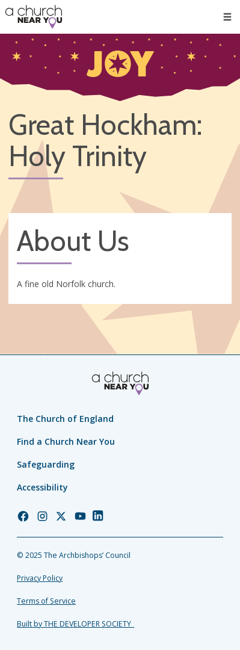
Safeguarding (46, 464)
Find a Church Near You (66, 441)
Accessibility (42, 487)
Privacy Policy (40, 578)
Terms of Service (46, 601)
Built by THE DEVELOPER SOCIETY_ (75, 624)
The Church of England (65, 418)
